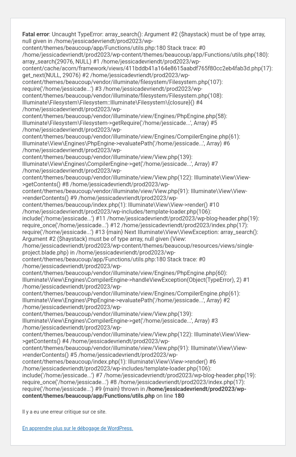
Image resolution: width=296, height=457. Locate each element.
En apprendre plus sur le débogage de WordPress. (77, 428)
